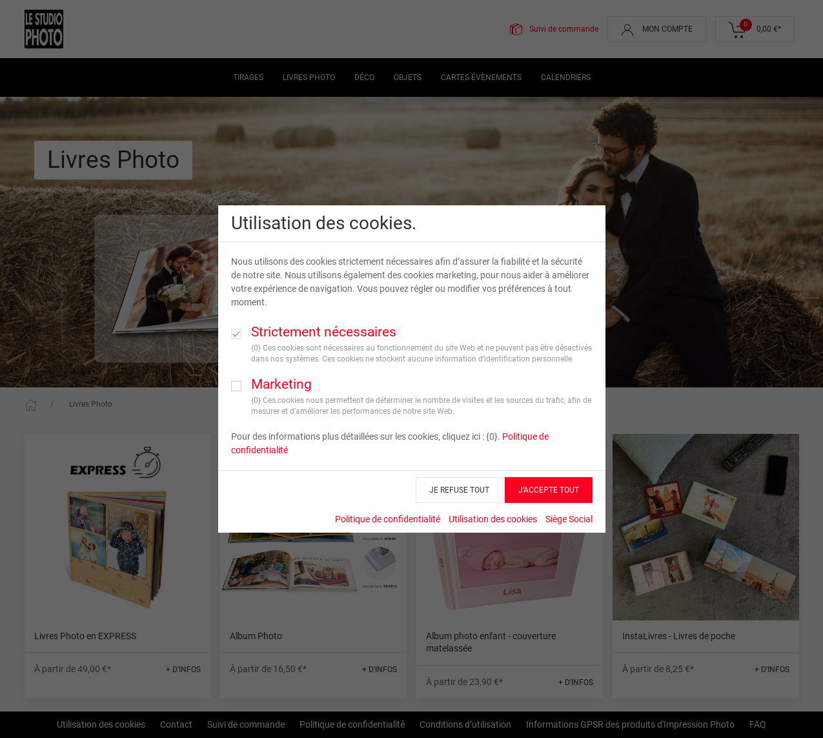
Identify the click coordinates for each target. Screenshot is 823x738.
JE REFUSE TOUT (459, 490)
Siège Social (569, 519)
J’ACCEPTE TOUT (548, 490)
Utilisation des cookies (493, 519)
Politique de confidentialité (387, 519)
